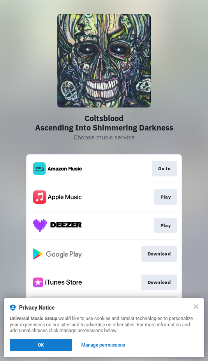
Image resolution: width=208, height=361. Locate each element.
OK (41, 345)
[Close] (196, 306)
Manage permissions (103, 345)
